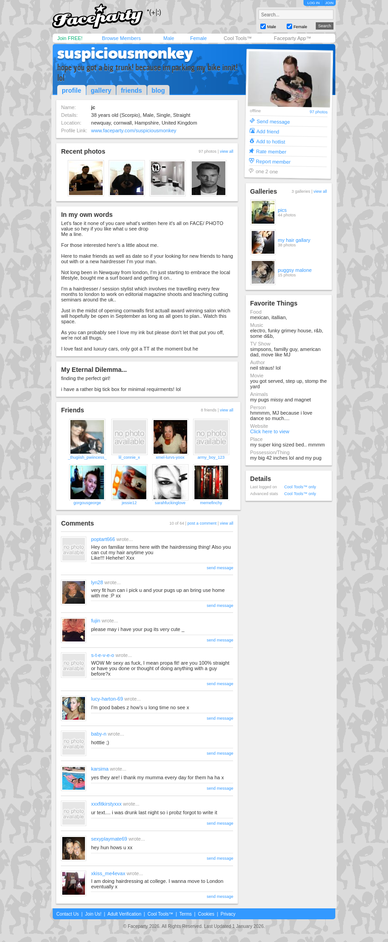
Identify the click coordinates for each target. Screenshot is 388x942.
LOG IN (313, 3)
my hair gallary (294, 240)
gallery (101, 90)
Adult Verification (124, 914)
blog (158, 90)
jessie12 (129, 503)
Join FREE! (70, 38)
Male (168, 38)
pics (282, 210)
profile (71, 90)
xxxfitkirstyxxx (106, 804)
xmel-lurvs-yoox (170, 457)
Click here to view (269, 431)
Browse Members (121, 38)
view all (227, 151)
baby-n (98, 734)
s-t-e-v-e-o (102, 655)
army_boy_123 (211, 457)
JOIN (329, 3)
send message (220, 568)
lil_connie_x (129, 457)
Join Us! (93, 914)
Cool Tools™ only (300, 487)
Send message (273, 121)
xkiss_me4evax (108, 873)
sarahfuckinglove (170, 503)
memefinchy (211, 503)
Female (198, 38)
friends (131, 90)
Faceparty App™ (292, 38)
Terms (185, 914)
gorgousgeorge (87, 503)
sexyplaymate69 (109, 839)
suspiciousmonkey (125, 53)
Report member (273, 161)
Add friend (267, 131)
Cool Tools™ (238, 38)
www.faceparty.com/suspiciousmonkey (133, 130)
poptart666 (103, 539)
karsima (100, 769)
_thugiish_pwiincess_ (87, 457)
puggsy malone (295, 270)
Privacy (228, 914)
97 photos (318, 112)
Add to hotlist (270, 141)
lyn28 (97, 582)
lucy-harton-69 (107, 698)
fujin (95, 620)
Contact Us (67, 914)
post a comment (202, 523)
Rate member (271, 151)
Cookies (206, 914)
